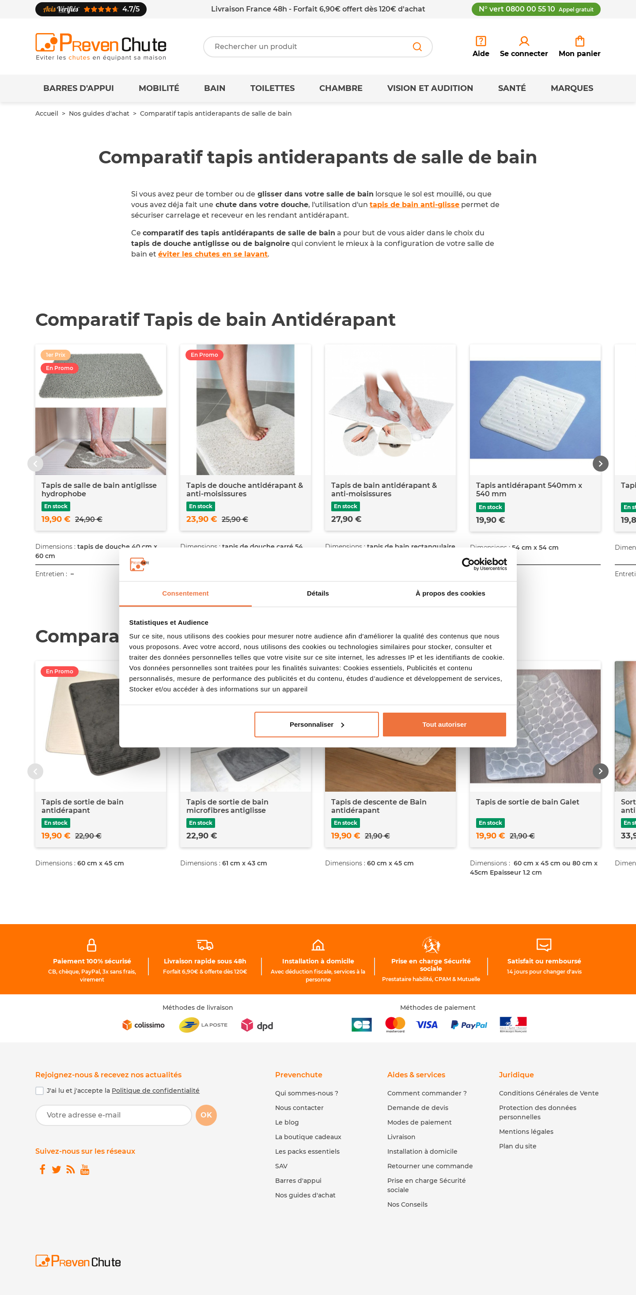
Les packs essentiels (307, 1151)
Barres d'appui (78, 88)
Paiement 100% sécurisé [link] (92, 961)
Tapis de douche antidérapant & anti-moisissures (244, 489)
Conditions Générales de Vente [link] (549, 1093)
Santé (512, 88)
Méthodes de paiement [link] (438, 1008)
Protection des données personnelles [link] (537, 1112)
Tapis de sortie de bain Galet (527, 802)
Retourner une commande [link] (430, 1166)
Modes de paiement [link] (419, 1122)
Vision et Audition (430, 88)
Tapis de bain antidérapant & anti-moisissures (384, 489)
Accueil (46, 113)
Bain (215, 88)
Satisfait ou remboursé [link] (544, 961)
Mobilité (159, 88)
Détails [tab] (318, 593)
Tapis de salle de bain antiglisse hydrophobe (99, 489)
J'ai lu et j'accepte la (123, 1091)
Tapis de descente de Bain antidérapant (379, 806)
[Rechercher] (417, 46)
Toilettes (272, 88)
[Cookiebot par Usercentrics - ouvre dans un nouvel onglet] (468, 564)
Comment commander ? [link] (427, 1093)
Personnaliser (317, 724)
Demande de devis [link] (417, 1108)
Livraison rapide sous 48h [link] (205, 961)
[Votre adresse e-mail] (113, 1115)
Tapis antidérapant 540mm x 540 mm (529, 489)
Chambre (341, 88)
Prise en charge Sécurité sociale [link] (431, 965)
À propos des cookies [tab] (450, 593)
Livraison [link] (401, 1137)
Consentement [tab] (185, 593)
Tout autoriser (445, 724)
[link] (524, 46)
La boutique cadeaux (308, 1137)
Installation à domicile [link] (318, 961)
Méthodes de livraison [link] (198, 1008)
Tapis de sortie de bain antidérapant (83, 806)
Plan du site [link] (518, 1146)
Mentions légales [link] (526, 1132)
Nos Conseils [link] (407, 1204)
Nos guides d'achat (99, 113)
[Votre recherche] (317, 46)
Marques (572, 88)
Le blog (287, 1122)
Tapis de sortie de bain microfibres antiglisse (227, 806)
